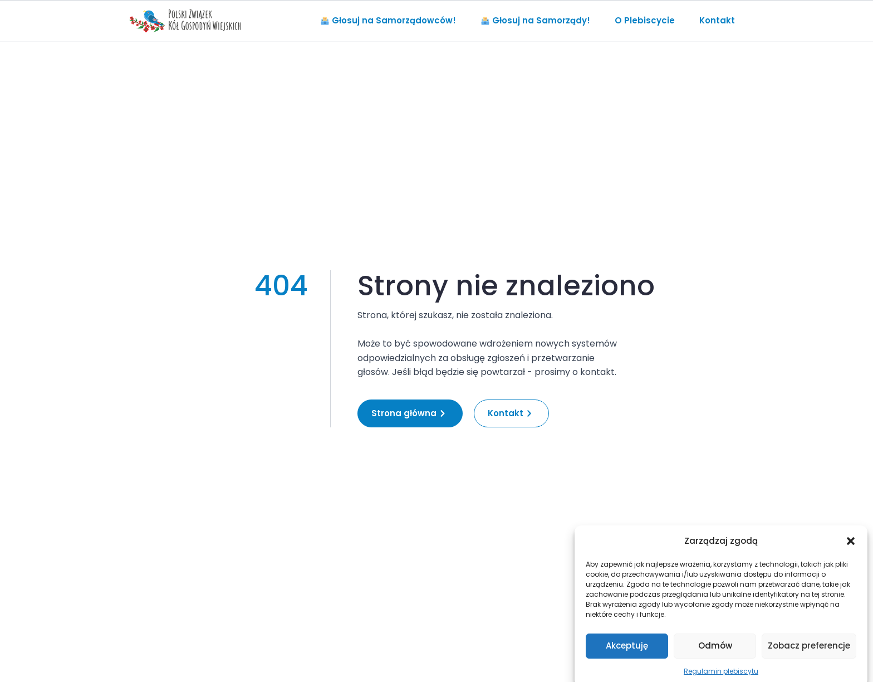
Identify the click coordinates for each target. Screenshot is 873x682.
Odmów (715, 653)
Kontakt (717, 20)
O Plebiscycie (645, 20)
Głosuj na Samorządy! (535, 20)
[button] (850, 547)
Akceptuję (627, 653)
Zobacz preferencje (809, 653)
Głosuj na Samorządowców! (388, 20)
